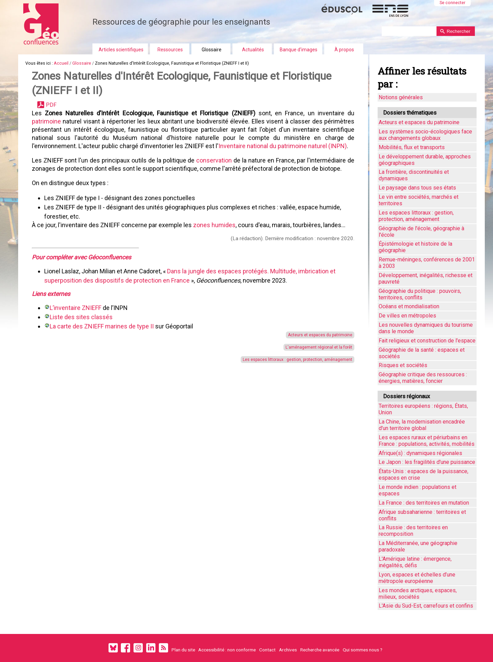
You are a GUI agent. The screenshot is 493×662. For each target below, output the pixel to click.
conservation (212, 160)
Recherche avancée (319, 649)
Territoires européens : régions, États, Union (423, 409)
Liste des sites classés (81, 317)
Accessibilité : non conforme (227, 649)
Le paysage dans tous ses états (417, 187)
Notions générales (401, 97)
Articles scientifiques (121, 49)
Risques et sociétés (403, 365)
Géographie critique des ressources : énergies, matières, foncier (423, 377)
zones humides (214, 225)
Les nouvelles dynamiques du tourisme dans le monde (426, 328)
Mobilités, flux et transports (412, 147)
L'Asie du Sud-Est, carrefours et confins (426, 605)
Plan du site (183, 649)
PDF (51, 105)
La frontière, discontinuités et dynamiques (414, 175)
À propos (344, 49)
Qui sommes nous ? (362, 649)
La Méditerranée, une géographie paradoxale (418, 546)
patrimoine (47, 121)
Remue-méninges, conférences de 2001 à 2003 (427, 262)
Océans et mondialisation (409, 306)
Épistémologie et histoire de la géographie (415, 247)
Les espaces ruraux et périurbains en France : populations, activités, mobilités (427, 440)
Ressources (170, 49)
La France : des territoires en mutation (424, 502)
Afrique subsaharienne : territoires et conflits (422, 515)
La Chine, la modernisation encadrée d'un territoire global (422, 424)
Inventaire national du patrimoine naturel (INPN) (282, 146)
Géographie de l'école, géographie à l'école (421, 231)
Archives (288, 649)
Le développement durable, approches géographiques (425, 159)
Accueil (61, 63)
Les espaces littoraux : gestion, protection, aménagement (294, 359)
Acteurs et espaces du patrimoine (316, 335)
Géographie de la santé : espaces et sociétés (422, 353)
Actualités (253, 49)
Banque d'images (298, 49)
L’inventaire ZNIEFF (75, 307)
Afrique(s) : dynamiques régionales (420, 453)
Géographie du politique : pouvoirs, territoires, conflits (420, 294)
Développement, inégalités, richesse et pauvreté (425, 278)
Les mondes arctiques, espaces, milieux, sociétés (418, 593)
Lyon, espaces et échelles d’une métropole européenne (417, 577)
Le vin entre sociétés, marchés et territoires (418, 200)
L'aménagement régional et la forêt (315, 347)
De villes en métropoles (407, 315)
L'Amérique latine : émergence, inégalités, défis (415, 562)
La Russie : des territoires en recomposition (413, 530)
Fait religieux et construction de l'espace (427, 340)
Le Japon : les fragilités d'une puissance (427, 462)
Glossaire (212, 49)
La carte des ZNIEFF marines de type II (102, 326)
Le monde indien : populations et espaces (417, 490)
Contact (267, 649)
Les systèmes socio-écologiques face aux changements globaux (425, 134)
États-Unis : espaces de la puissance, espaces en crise (423, 474)
